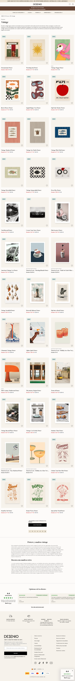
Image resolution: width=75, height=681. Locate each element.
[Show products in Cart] (72, 4)
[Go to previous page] (30, 530)
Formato (38, 12)
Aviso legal (36, 640)
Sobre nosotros (37, 635)
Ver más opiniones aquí (38, 604)
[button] (67, 674)
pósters (29, 548)
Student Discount (38, 652)
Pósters (7, 16)
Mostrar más (37, 523)
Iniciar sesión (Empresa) (39, 658)
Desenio (41, 676)
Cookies (58, 648)
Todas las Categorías (18, 12)
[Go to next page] (45, 530)
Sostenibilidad (37, 645)
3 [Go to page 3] (37, 530)
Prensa (36, 638)
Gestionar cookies (60, 650)
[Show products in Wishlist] (69, 4)
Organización (59, 12)
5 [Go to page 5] (42, 530)
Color (30, 12)
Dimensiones (48, 12)
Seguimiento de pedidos (61, 640)
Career (36, 643)
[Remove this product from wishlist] (22, 61)
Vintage (12, 16)
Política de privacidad (18, 656)
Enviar (16, 653)
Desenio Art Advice (60, 635)
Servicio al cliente (60, 638)
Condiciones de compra (61, 643)
